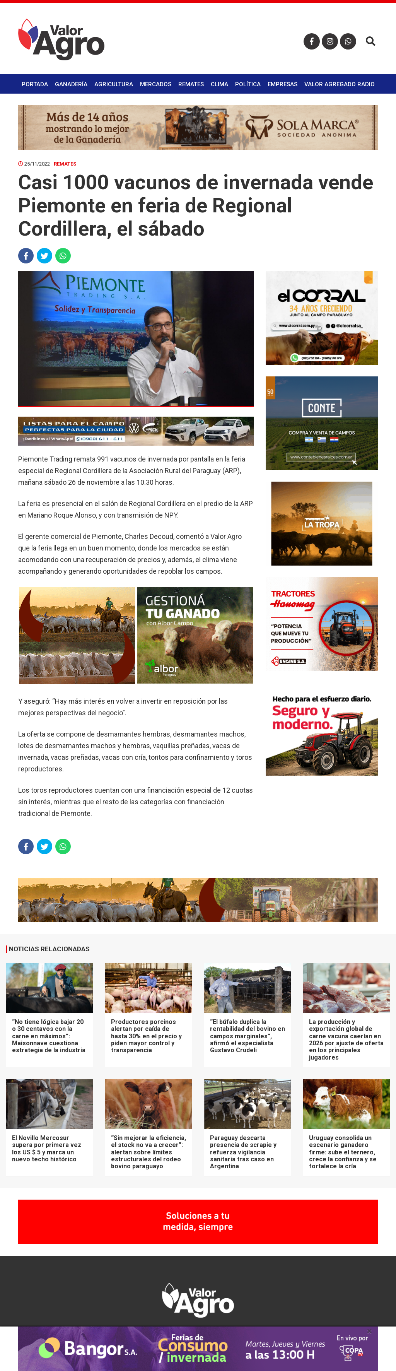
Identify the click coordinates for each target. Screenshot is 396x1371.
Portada (35, 84)
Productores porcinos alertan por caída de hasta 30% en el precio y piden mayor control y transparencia (146, 1036)
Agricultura (113, 84)
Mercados (155, 84)
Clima (219, 84)
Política (248, 84)
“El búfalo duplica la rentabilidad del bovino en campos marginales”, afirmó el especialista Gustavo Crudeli (247, 1036)
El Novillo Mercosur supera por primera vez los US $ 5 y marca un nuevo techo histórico (46, 1148)
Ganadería (71, 84)
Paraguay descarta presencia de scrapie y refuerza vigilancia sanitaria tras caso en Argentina (243, 1152)
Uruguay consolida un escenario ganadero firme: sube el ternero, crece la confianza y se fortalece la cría (343, 1152)
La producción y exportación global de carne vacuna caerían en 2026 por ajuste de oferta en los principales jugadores (346, 1039)
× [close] (369, 1331)
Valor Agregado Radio (339, 84)
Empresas (282, 84)
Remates (191, 84)
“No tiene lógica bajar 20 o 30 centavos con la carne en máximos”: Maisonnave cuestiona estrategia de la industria (48, 1036)
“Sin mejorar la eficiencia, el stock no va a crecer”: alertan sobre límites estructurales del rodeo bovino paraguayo (148, 1152)
